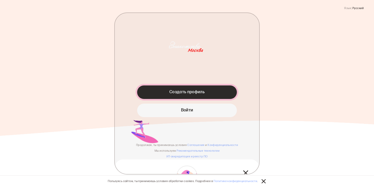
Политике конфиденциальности (235, 181)
